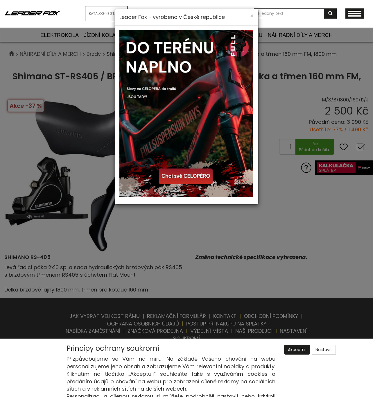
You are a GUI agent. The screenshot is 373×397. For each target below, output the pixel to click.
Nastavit (323, 350)
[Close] (252, 16)
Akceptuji (297, 350)
